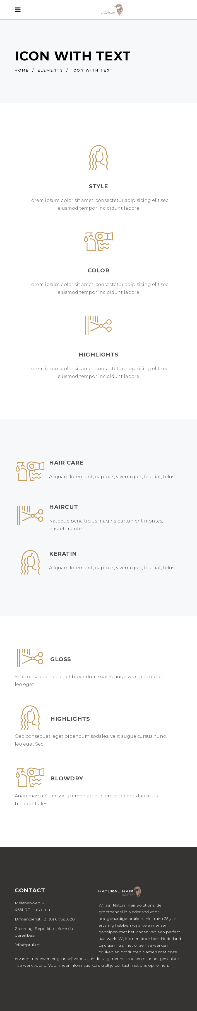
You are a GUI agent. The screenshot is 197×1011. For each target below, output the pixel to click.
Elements (50, 70)
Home (22, 70)
